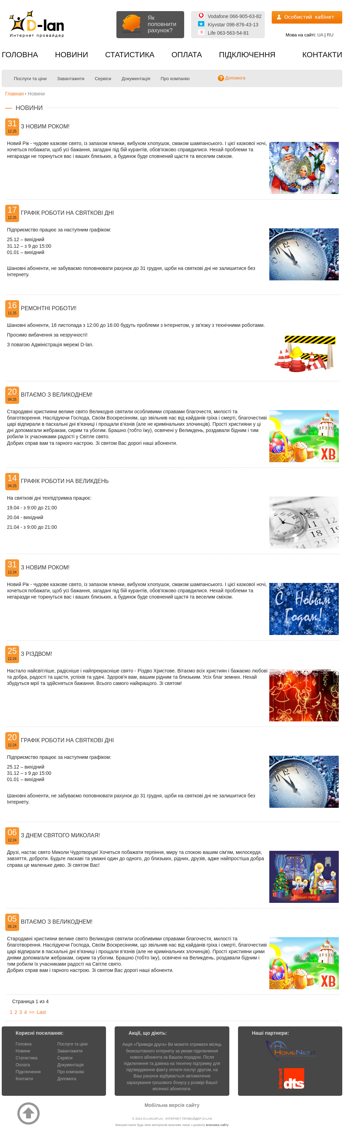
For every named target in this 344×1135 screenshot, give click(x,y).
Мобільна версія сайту (172, 1105)
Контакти (322, 54)
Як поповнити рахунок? (162, 24)
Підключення (247, 54)
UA (320, 34)
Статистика (130, 54)
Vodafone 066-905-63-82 (235, 16)
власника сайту (217, 1125)
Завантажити (70, 78)
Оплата (186, 54)
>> (31, 1012)
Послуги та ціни (30, 78)
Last (41, 1012)
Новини (71, 54)
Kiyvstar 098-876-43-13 (233, 24)
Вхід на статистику (307, 17)
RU (330, 34)
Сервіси (103, 78)
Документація (136, 78)
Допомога (66, 1078)
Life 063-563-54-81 (228, 33)
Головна (20, 54)
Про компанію (175, 78)
